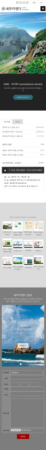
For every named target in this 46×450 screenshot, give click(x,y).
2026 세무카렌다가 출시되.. (12, 136)
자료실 (17, 121)
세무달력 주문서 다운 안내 (12, 132)
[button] (1, 43)
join (41, 2)
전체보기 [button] (23, 345)
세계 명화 (28, 267)
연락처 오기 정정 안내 (10, 127)
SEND (23, 436)
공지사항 (7, 122)
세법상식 (38, 251)
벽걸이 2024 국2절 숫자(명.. (13, 150)
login (34, 2)
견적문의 (41, 163)
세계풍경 (28, 250)
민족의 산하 (18, 251)
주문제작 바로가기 (23, 97)
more (42, 144)
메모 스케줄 (7, 268)
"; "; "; (27, 372)
